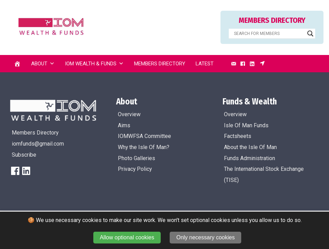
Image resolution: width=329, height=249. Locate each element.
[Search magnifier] (310, 33)
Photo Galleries (136, 158)
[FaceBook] (15, 171)
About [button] (43, 63)
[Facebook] (242, 63)
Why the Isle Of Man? (143, 147)
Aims (124, 125)
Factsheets (237, 136)
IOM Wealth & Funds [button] (94, 63)
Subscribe (24, 154)
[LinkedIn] (252, 63)
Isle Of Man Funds (246, 125)
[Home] (17, 63)
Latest (205, 64)
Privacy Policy (135, 169)
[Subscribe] (262, 63)
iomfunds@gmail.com (38, 143)
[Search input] (269, 33)
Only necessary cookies (205, 237)
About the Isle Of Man (250, 147)
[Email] (233, 63)
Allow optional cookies (127, 237)
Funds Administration (249, 158)
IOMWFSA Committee (144, 136)
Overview (129, 114)
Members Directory (159, 64)
